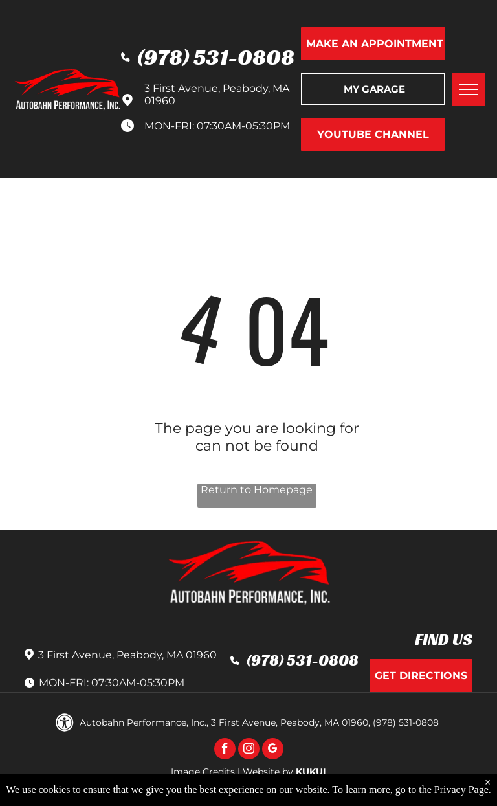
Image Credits (203, 772)
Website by (268, 772)
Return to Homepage (257, 490)
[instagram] (249, 750)
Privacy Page (461, 789)
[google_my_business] (272, 750)
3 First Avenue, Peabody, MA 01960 (127, 655)
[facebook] (225, 750)
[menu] (468, 89)
